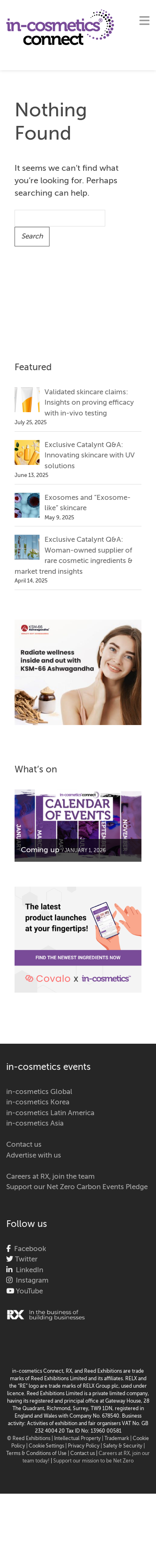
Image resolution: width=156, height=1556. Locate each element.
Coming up (40, 850)
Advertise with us (33, 1155)
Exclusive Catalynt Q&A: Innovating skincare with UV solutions (90, 456)
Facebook (28, 1249)
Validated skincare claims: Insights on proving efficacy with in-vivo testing (89, 403)
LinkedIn (27, 1270)
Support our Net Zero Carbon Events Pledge (77, 1187)
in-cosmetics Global (39, 1092)
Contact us (24, 1144)
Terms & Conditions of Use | (38, 1453)
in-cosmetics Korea (37, 1102)
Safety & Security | (124, 1446)
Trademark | (118, 1438)
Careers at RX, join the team (50, 1176)
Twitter (25, 1259)
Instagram (30, 1280)
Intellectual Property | (79, 1438)
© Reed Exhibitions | (30, 1438)
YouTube (28, 1291)
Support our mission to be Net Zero (93, 1461)
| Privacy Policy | (84, 1446)
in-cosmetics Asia (35, 1123)
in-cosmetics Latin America (50, 1113)
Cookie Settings (46, 1446)
